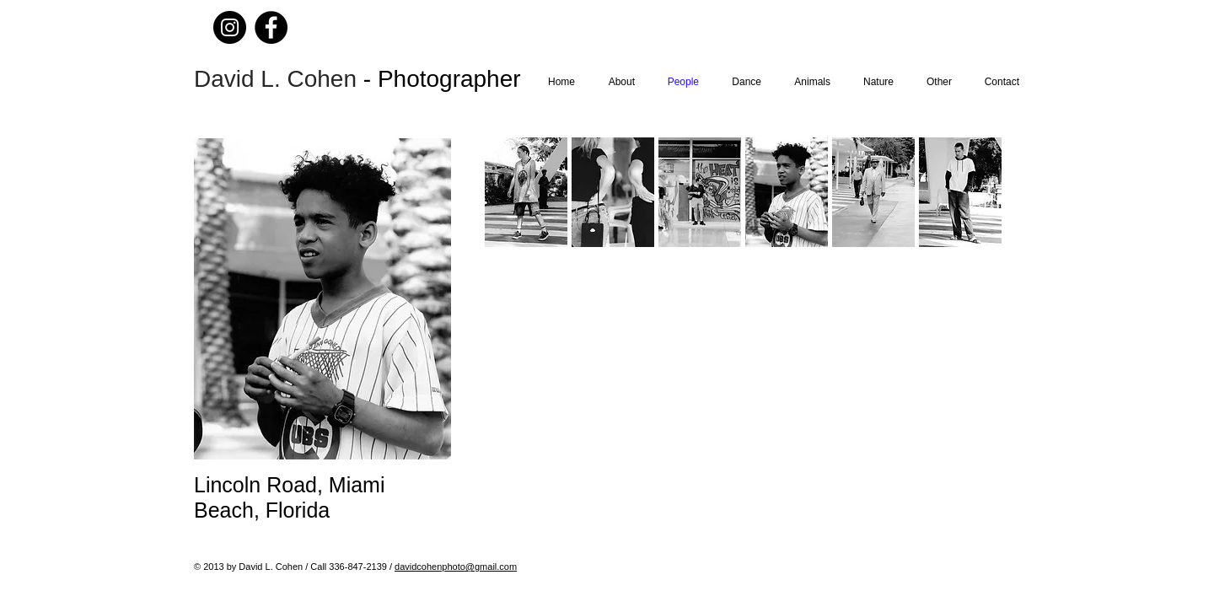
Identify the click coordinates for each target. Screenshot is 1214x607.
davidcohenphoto (430, 566)
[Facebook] (271, 27)
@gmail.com (491, 566)
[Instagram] (229, 27)
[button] (613, 192)
